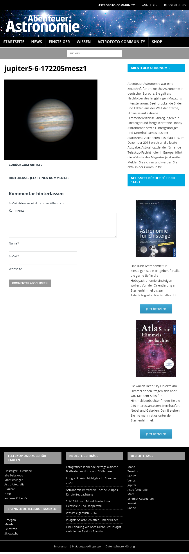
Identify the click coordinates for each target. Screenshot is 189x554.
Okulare (9, 489)
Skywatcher (12, 533)
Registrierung (175, 5)
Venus (132, 480)
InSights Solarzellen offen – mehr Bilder (92, 520)
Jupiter (132, 485)
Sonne (132, 508)
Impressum (61, 546)
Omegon (10, 520)
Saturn (132, 476)
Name (13, 243)
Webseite (15, 269)
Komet (132, 503)
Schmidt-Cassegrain (141, 499)
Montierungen (13, 480)
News (36, 41)
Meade (8, 524)
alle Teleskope (13, 475)
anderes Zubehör (15, 498)
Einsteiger (59, 41)
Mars (131, 494)
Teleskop (133, 471)
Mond (131, 467)
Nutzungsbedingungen (87, 546)
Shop (157, 41)
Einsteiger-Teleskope (18, 471)
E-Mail (13, 256)
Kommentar (17, 210)
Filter (7, 494)
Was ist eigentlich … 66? (81, 513)
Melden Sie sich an (141, 162)
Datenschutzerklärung (120, 546)
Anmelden (150, 5)
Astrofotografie (14, 484)
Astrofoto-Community (121, 41)
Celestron (10, 529)
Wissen (84, 41)
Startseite (13, 41)
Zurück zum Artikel (25, 165)
